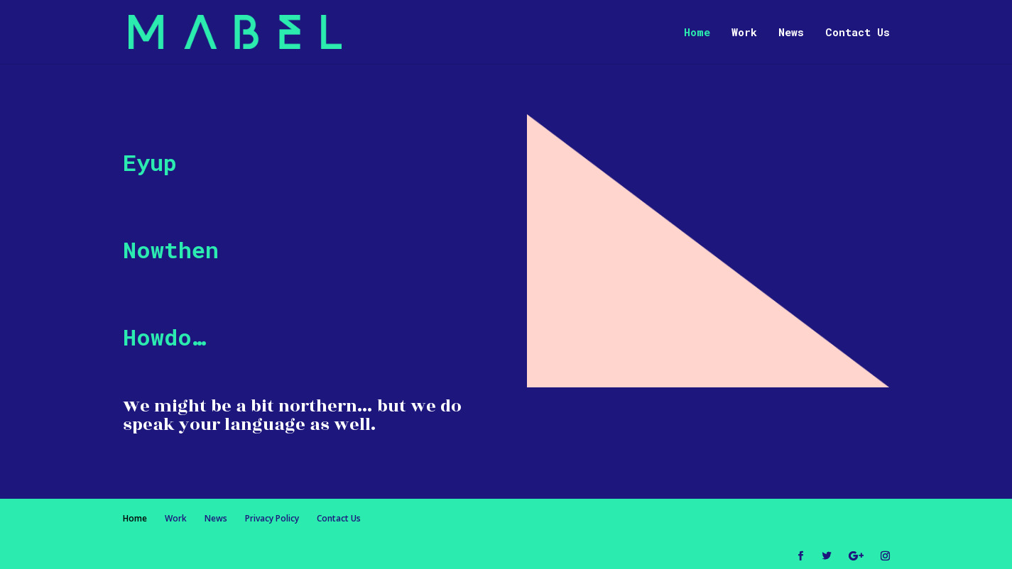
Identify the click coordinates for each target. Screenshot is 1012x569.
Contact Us (857, 33)
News (791, 33)
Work (744, 33)
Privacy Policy (272, 518)
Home (697, 33)
